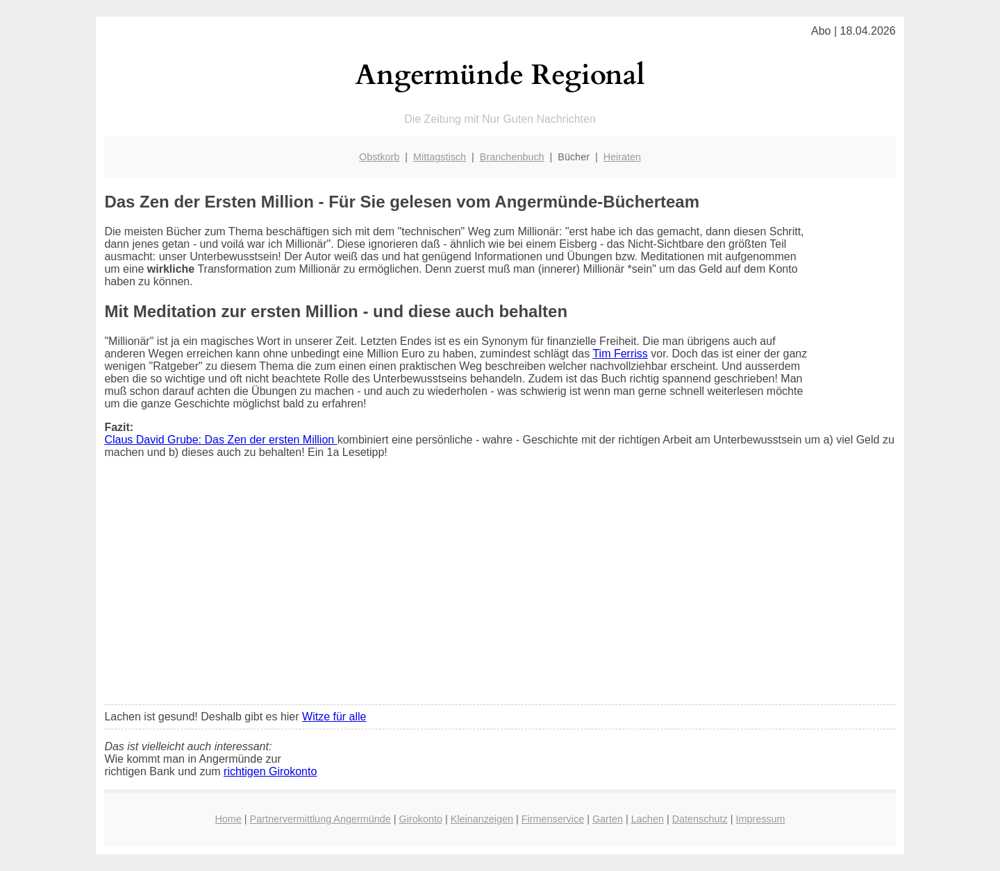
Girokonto (420, 819)
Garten (607, 819)
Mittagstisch (439, 156)
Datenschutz (700, 819)
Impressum (760, 819)
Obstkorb (379, 156)
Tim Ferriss (619, 354)
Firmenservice (553, 819)
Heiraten (622, 156)
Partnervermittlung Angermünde (320, 819)
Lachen (647, 819)
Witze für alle (334, 716)
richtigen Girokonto (270, 771)
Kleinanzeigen (482, 819)
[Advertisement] (500, 590)
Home (228, 819)
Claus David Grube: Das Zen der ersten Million (220, 440)
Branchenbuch (512, 156)
